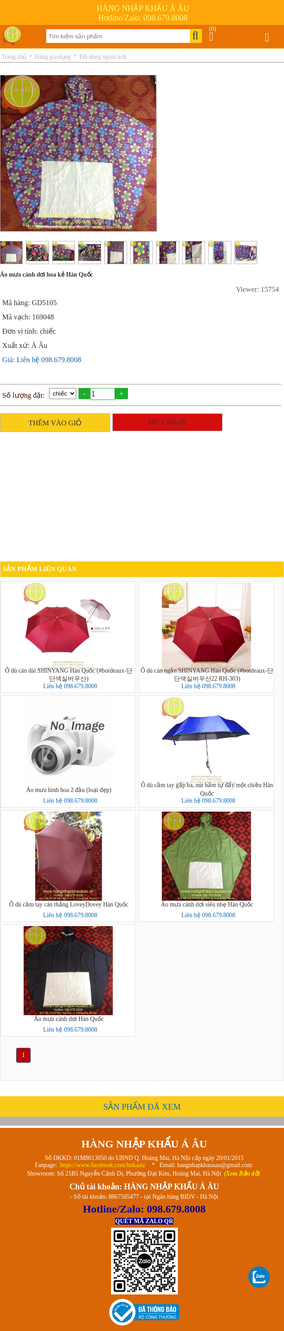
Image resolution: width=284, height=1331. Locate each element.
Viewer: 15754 (257, 289)
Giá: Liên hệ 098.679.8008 (41, 359)
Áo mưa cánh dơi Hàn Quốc (69, 1019)
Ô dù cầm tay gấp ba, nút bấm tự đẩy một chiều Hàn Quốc (207, 789)
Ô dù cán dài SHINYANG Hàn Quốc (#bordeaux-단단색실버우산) (68, 674)
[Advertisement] (140, 499)
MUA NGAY (167, 422)
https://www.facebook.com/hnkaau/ (103, 1165)
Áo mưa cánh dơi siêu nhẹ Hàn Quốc (207, 904)
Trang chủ (13, 56)
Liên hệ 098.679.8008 (70, 686)
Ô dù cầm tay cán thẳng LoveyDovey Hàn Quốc (68, 904)
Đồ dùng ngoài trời (102, 56)
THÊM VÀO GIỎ (55, 423)
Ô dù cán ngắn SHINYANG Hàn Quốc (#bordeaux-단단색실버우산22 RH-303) (206, 674)
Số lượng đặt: (23, 395)
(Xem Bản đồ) (242, 1173)
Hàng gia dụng (53, 56)
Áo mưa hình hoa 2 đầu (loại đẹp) (68, 790)
